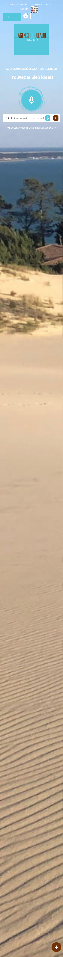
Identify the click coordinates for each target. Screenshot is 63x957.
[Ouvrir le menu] (12, 17)
